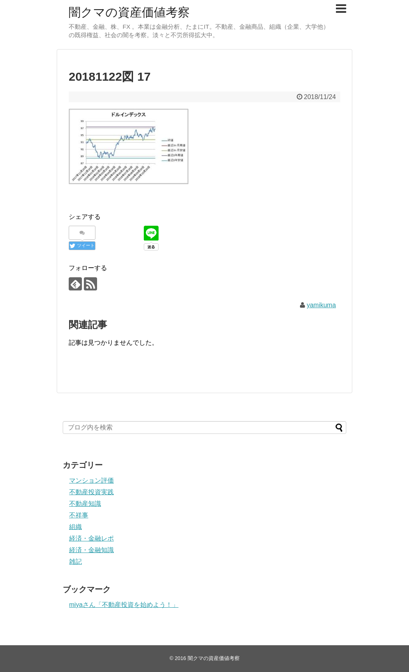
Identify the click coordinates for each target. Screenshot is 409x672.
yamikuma (321, 305)
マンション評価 (91, 480)
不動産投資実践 (91, 492)
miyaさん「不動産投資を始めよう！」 (124, 604)
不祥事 (78, 515)
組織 (75, 526)
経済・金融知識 (91, 550)
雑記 (75, 561)
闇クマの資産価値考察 (129, 12)
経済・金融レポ (91, 538)
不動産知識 (85, 503)
